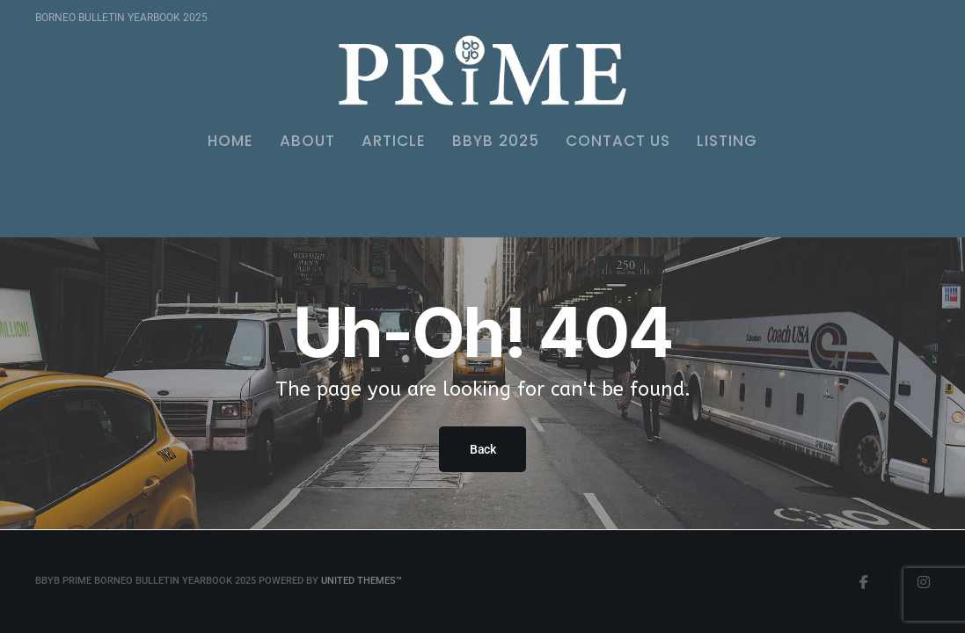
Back (482, 449)
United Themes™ (361, 580)
